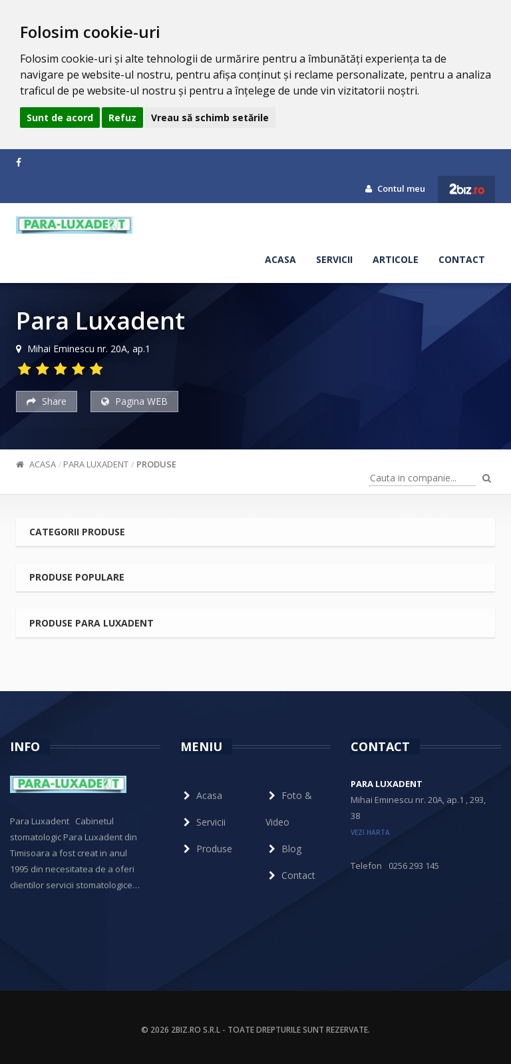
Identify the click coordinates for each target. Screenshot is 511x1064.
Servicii (334, 259)
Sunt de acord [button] (60, 117)
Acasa (280, 259)
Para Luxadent (95, 464)
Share (47, 401)
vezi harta (370, 832)
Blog (283, 848)
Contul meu (395, 188)
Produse (156, 464)
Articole (396, 259)
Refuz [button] (122, 117)
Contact (461, 259)
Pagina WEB (134, 401)
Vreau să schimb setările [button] (210, 117)
